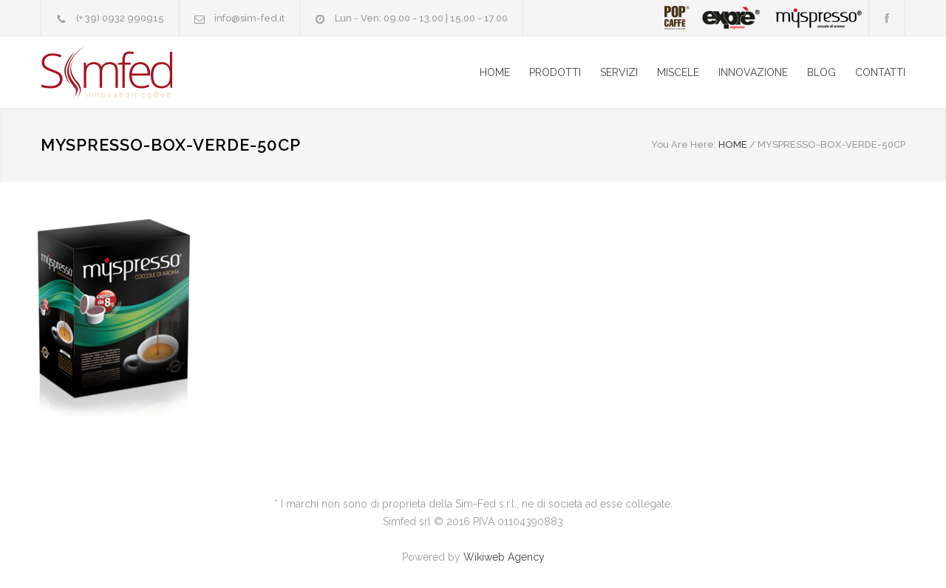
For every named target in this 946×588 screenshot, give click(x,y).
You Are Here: (683, 144)
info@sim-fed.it (249, 18)
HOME (495, 72)
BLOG (821, 72)
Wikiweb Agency (504, 557)
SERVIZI (619, 72)
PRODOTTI (555, 72)
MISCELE (678, 72)
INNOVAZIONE (753, 72)
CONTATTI (880, 72)
